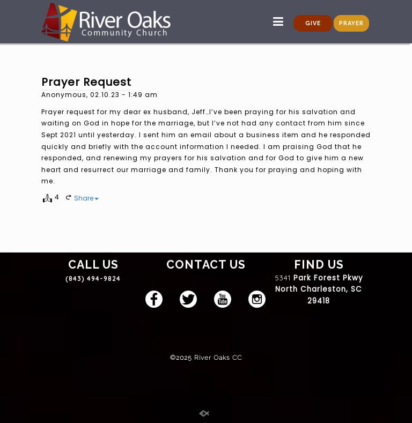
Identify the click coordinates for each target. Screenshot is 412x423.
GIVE (313, 23)
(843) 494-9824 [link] (93, 278)
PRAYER (351, 23)
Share (86, 198)
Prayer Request (86, 82)
